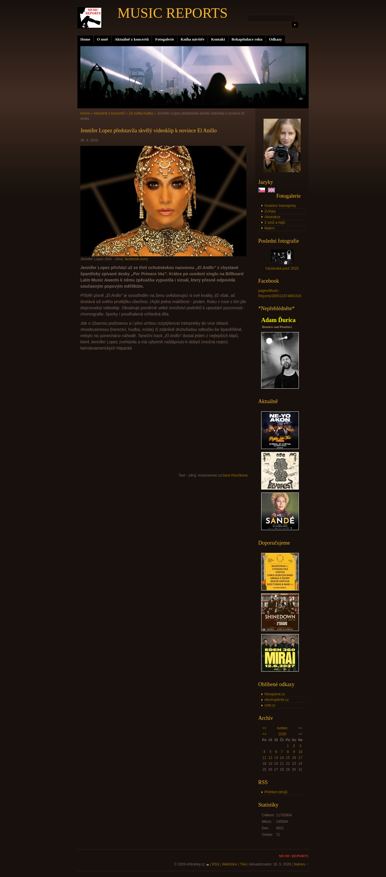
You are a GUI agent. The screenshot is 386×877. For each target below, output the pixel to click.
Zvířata (269, 211)
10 (300, 752)
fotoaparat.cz (274, 694)
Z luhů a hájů (274, 223)
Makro (269, 228)
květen (282, 728)
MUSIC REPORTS (172, 13)
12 (270, 758)
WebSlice (229, 864)
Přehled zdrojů (275, 792)
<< (264, 728)
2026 (282, 734)
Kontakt (218, 39)
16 (294, 758)
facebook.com (136, 259)
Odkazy (275, 39)
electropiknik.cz (276, 700)
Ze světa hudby (141, 113)
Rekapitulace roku (247, 39)
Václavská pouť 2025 (282, 268)
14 (282, 758)
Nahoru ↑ (301, 864)
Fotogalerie (164, 39)
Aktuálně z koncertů (131, 39)
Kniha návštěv (193, 39)
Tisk (243, 864)
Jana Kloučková (235, 475)
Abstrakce (272, 217)
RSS (215, 864)
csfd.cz (269, 705)
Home (85, 39)
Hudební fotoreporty (280, 206)
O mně (102, 39)
